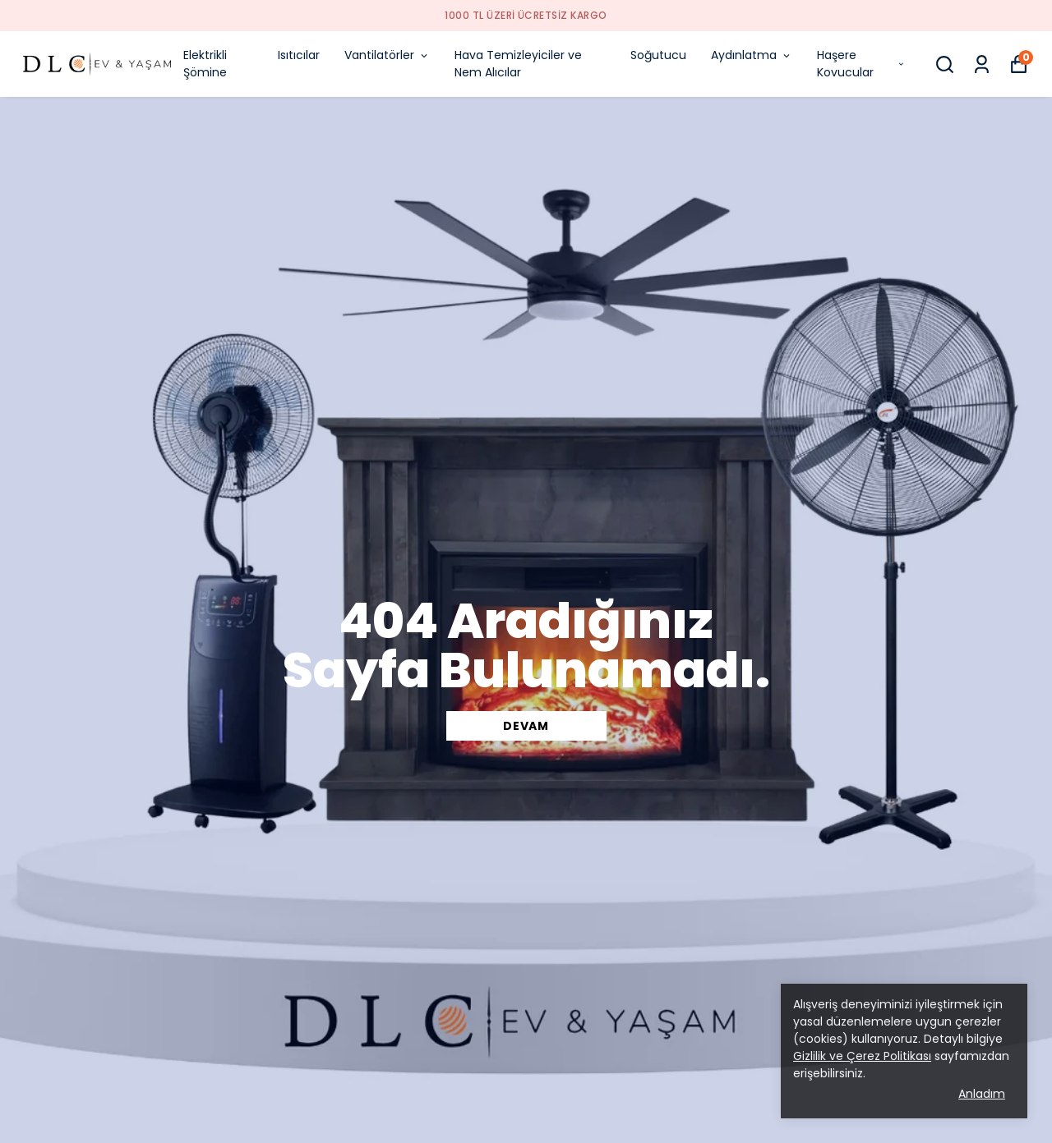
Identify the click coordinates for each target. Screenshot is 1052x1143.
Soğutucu (658, 55)
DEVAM (526, 726)
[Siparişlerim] (981, 64)
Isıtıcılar (299, 55)
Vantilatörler (387, 55)
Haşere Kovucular (861, 63)
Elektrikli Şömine (205, 63)
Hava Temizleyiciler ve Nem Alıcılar (518, 63)
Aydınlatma (751, 55)
